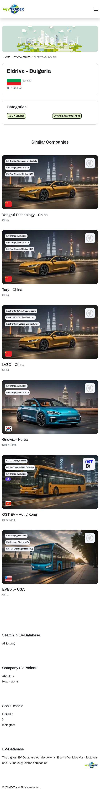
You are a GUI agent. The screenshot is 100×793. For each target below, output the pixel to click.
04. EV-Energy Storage (16, 461)
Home (7, 57)
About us (8, 676)
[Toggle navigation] (96, 9)
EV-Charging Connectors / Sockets (21, 161)
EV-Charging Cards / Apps (67, 116)
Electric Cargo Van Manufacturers (21, 311)
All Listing (8, 643)
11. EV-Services (16, 116)
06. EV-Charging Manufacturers (20, 467)
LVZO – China (13, 365)
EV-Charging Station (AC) (17, 168)
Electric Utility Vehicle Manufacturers (22, 324)
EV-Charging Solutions (16, 236)
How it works (10, 681)
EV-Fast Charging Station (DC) (19, 174)
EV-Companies (22, 57)
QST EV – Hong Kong (19, 514)
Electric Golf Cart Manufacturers (20, 317)
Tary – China (12, 290)
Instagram (8, 725)
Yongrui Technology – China (25, 215)
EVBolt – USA (13, 589)
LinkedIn (7, 714)
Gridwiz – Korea (15, 440)
